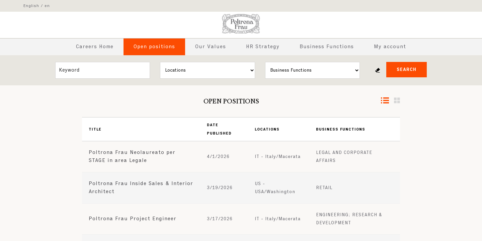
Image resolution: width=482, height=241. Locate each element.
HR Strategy (262, 47)
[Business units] (312, 70)
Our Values (210, 47)
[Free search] (102, 70)
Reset (377, 70)
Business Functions (327, 47)
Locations (267, 130)
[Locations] (207, 70)
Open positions (154, 47)
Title (95, 130)
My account (390, 47)
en (47, 6)
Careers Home (94, 47)
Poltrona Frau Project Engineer (132, 219)
